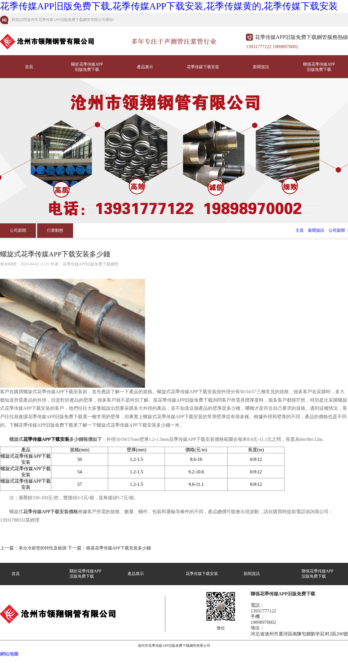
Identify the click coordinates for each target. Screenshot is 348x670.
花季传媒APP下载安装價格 (50, 511)
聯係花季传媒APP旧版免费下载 (319, 67)
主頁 (300, 230)
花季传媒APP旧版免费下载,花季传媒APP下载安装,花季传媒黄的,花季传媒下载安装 (169, 6)
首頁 (29, 67)
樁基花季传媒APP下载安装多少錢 (118, 548)
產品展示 (145, 67)
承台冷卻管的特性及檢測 (42, 548)
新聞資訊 (261, 67)
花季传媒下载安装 (203, 67)
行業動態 (55, 230)
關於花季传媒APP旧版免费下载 (87, 67)
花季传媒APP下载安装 (46, 439)
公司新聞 (18, 230)
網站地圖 (9, 653)
